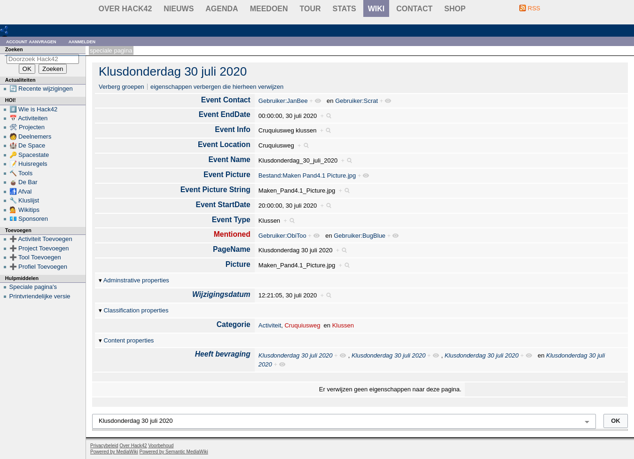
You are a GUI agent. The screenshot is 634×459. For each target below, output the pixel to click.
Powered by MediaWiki (114, 451)
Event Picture (227, 175)
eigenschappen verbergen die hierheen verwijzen (216, 86)
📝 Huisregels (28, 163)
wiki (376, 9)
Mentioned (232, 234)
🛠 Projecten (27, 127)
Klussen (343, 325)
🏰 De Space (27, 145)
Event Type (231, 220)
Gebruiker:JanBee (283, 100)
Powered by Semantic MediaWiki (174, 451)
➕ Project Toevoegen (39, 248)
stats (344, 9)
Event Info (232, 129)
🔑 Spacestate (29, 154)
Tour (310, 9)
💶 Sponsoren (28, 218)
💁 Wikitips (24, 209)
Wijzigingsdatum (221, 294)
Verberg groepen (121, 86)
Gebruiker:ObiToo (282, 235)
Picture (238, 264)
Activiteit (269, 325)
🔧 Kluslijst (24, 200)
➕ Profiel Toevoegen (38, 266)
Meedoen (269, 9)
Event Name (229, 159)
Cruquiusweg (302, 325)
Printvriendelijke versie (39, 296)
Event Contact (225, 100)
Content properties (128, 340)
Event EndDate (224, 114)
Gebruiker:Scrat (356, 100)
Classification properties (135, 310)
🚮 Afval (20, 191)
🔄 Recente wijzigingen (41, 88)
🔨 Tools (21, 173)
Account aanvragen (31, 41)
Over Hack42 (125, 9)
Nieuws (179, 9)
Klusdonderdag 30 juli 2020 (173, 71)
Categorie (233, 324)
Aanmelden (82, 41)
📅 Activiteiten (28, 118)
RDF (19, 29)
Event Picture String (215, 190)
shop (454, 9)
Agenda (221, 9)
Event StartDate (223, 205)
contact (414, 9)
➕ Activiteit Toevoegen (40, 238)
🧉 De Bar (23, 182)
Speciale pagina (111, 50)
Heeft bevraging (222, 354)
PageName (231, 249)
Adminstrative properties (136, 280)
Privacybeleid (104, 445)
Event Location (224, 144)
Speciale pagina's (33, 286)
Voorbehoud (160, 445)
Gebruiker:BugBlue (359, 235)
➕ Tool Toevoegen (35, 257)
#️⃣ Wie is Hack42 (33, 109)
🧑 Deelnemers (30, 136)
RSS (534, 8)
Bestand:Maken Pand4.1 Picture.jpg (307, 175)
